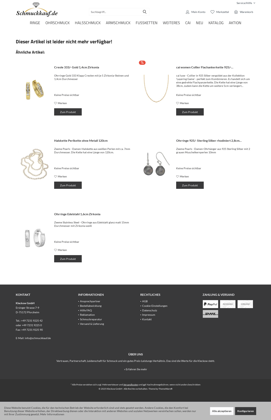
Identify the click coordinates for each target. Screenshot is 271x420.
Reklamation (87, 314)
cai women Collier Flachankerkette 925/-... (204, 67)
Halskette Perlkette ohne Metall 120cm (81, 140)
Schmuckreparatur (91, 319)
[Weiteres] (171, 23)
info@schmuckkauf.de (38, 338)
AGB (145, 301)
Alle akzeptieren (221, 411)
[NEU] (199, 23)
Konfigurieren (245, 411)
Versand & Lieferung (92, 323)
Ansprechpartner (90, 301)
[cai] (188, 23)
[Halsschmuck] (87, 23)
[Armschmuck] (118, 23)
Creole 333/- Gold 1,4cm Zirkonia (76, 67)
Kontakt (147, 319)
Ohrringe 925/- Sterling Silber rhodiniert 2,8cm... (209, 140)
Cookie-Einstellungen (154, 305)
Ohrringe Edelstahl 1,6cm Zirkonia (77, 214)
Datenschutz (149, 310)
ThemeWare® (165, 388)
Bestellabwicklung (90, 305)
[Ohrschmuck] (57, 23)
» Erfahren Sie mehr (135, 369)
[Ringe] (35, 23)
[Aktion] (235, 23)
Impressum (148, 314)
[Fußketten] (146, 23)
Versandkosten (130, 384)
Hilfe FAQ (86, 310)
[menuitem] (244, 3)
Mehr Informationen (52, 414)
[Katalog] (216, 23)
